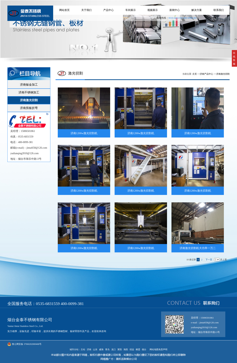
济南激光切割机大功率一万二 (198, 248)
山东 (95, 349)
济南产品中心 (206, 74)
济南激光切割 (223, 74)
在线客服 (234, 58)
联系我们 (218, 10)
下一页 (209, 259)
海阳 (125, 349)
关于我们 (86, 10)
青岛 (107, 349)
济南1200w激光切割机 (84, 133)
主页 (194, 74)
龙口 (113, 349)
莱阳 (119, 349)
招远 (132, 349)
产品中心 (108, 10)
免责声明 (162, 349)
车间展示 (130, 10)
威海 (101, 349)
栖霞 (138, 349)
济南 (89, 349)
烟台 (144, 349)
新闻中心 (174, 10)
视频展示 (152, 10)
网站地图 (153, 349)
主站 (83, 349)
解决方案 (196, 10)
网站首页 (64, 10)
